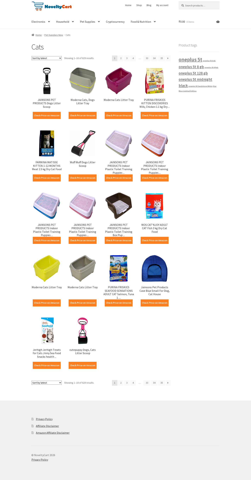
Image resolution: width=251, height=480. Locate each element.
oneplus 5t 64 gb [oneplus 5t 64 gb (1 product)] (211, 67)
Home (128, 5)
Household (62, 21)
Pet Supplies (87, 21)
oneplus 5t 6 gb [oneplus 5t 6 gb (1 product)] (209, 61)
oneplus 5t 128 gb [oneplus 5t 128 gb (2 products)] (193, 73)
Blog (149, 5)
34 (154, 58)
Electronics (38, 21)
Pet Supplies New (53, 35)
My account (162, 5)
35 (161, 58)
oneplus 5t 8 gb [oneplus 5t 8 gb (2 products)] (191, 66)
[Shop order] (46, 58)
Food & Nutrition (141, 21)
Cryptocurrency (115, 21)
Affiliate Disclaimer (47, 426)
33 (147, 58)
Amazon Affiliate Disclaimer (53, 432)
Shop (139, 5)
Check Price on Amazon (46, 115)
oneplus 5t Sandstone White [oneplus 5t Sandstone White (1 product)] (200, 86)
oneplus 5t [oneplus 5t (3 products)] (190, 59)
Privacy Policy (44, 419)
